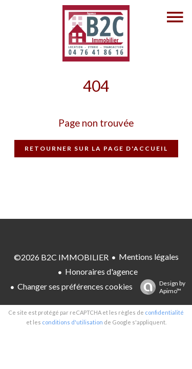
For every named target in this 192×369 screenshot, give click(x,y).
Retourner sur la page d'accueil (96, 148)
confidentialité (164, 312)
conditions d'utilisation (72, 322)
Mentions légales (149, 256)
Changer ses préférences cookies (75, 286)
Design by (160, 287)
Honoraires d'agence (101, 271)
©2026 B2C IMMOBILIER (61, 257)
